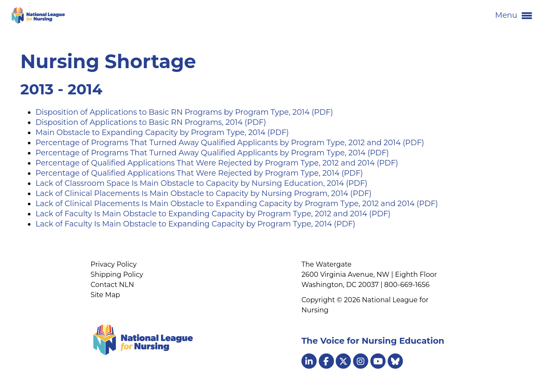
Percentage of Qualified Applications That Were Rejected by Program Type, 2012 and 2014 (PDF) (217, 163)
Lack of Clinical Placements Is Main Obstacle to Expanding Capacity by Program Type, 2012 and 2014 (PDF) (237, 203)
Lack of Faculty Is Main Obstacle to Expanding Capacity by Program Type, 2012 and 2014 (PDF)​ (213, 213)
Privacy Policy (113, 264)
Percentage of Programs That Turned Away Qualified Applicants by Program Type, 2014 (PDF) (212, 152)
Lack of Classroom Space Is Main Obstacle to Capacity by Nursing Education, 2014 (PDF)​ (201, 183)
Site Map (105, 295)
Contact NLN (112, 285)
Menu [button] (513, 16)
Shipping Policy (116, 274)
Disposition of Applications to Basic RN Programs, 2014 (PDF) (151, 122)
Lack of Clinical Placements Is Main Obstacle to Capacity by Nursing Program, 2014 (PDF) (204, 193)
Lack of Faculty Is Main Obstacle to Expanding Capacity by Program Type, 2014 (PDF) (196, 224)
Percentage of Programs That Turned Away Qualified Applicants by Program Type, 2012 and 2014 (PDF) (230, 142)
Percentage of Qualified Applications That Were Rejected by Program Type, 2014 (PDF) (199, 173)
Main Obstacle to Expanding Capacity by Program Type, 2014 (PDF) (162, 132)
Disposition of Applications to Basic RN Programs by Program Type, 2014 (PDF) (184, 112)
